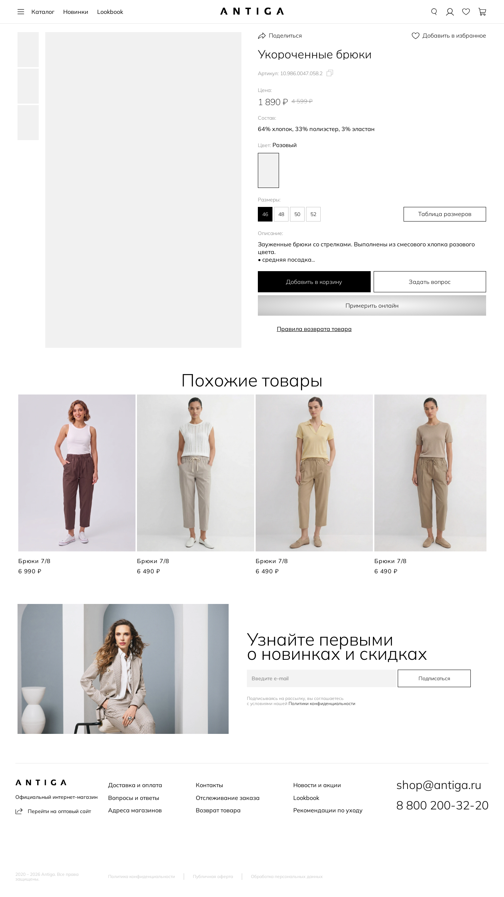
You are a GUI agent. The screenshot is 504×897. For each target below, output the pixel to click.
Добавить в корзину (314, 281)
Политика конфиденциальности (141, 876)
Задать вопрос (430, 281)
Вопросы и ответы (133, 797)
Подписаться (434, 678)
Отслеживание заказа (228, 797)
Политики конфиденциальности (322, 703)
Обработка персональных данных (287, 876)
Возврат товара (218, 810)
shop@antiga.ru (438, 784)
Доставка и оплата (135, 785)
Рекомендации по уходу (328, 810)
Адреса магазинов (135, 810)
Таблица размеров (448, 214)
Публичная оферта (213, 876)
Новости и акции (317, 785)
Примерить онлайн (372, 305)
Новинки (75, 11)
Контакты (209, 785)
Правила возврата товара (314, 328)
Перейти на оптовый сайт (53, 811)
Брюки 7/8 (34, 561)
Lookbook (110, 11)
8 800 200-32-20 (442, 805)
